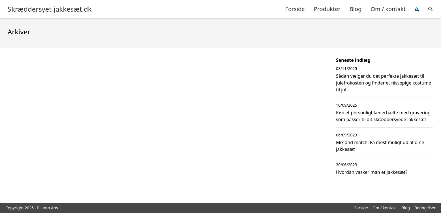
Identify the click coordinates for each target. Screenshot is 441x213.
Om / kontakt (388, 9)
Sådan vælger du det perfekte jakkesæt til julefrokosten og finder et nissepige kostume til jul (383, 83)
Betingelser (425, 207)
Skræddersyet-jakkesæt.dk (50, 9)
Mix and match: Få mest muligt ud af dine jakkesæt (380, 145)
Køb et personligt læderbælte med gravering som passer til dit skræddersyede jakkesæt (383, 116)
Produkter (327, 9)
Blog (356, 9)
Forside (295, 9)
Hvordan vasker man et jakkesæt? (371, 172)
